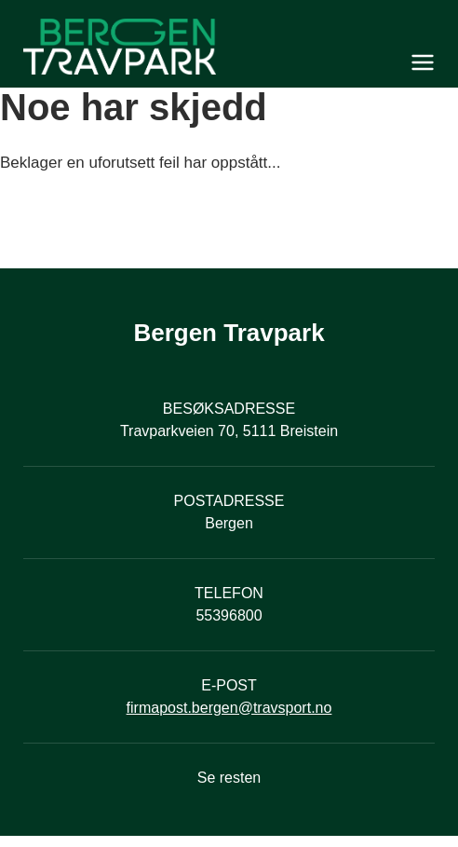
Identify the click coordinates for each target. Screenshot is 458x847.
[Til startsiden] (229, 47)
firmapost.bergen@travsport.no (229, 708)
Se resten (229, 778)
